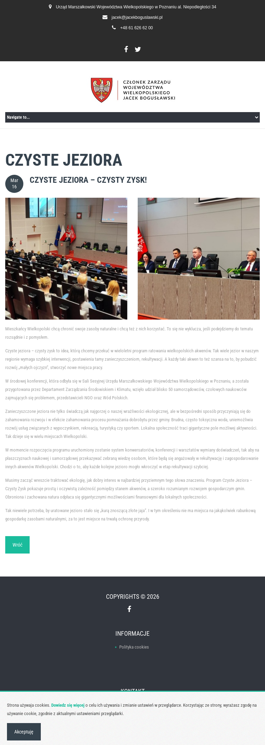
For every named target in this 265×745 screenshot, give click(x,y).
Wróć (17, 545)
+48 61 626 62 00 (136, 27)
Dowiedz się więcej (67, 705)
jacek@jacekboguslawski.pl (137, 17)
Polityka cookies (134, 647)
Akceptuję (23, 732)
